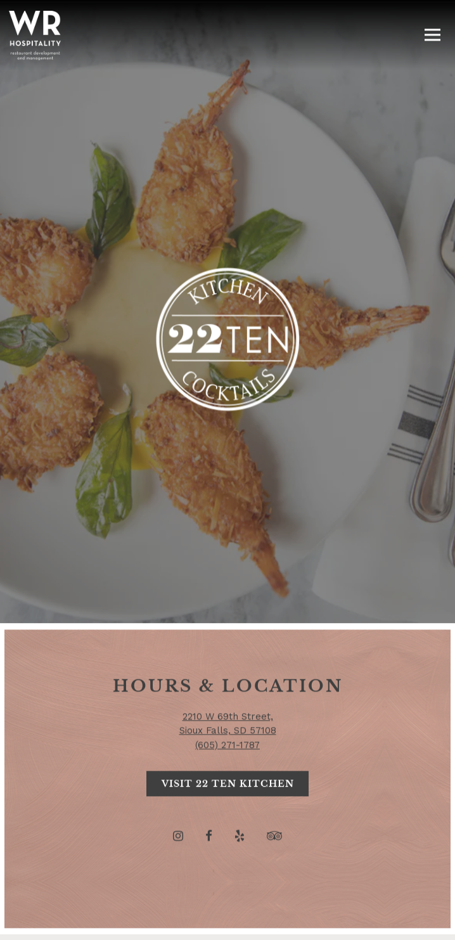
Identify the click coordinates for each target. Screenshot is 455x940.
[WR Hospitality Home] (35, 35)
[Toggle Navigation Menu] (432, 35)
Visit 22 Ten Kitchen (228, 740)
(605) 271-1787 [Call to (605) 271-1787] (227, 700)
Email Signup (227, 924)
